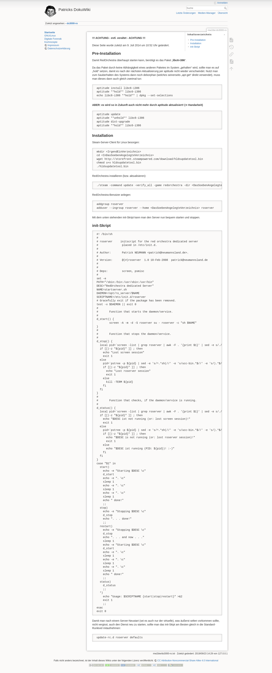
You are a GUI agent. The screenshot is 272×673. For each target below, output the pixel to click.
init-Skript (195, 46)
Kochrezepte (50, 42)
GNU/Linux (50, 35)
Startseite (49, 32)
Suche (226, 8)
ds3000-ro (72, 23)
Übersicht (223, 13)
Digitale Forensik (53, 39)
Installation (195, 43)
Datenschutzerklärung (59, 48)
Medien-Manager (207, 13)
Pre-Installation (198, 40)
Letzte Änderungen (186, 13)
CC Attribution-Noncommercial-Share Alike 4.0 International (187, 660)
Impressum (53, 45)
